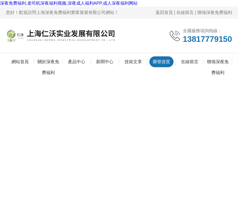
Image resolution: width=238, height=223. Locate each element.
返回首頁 (164, 12)
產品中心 (76, 61)
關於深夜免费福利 (48, 63)
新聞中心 (104, 61)
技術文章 (133, 61)
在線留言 (185, 12)
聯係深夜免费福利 (214, 12)
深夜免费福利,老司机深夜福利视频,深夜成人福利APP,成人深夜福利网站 (69, 3)
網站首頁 (20, 61)
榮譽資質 (161, 61)
